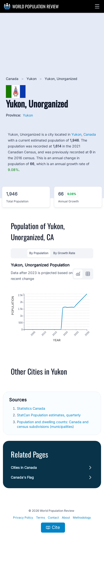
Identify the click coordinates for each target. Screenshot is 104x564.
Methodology (82, 517)
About (66, 517)
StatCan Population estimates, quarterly (49, 415)
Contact (53, 517)
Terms (40, 517)
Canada (12, 79)
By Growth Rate (64, 253)
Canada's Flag (22, 477)
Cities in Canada (24, 467)
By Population (38, 253)
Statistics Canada (31, 408)
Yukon (32, 79)
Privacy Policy (23, 517)
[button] (97, 6)
